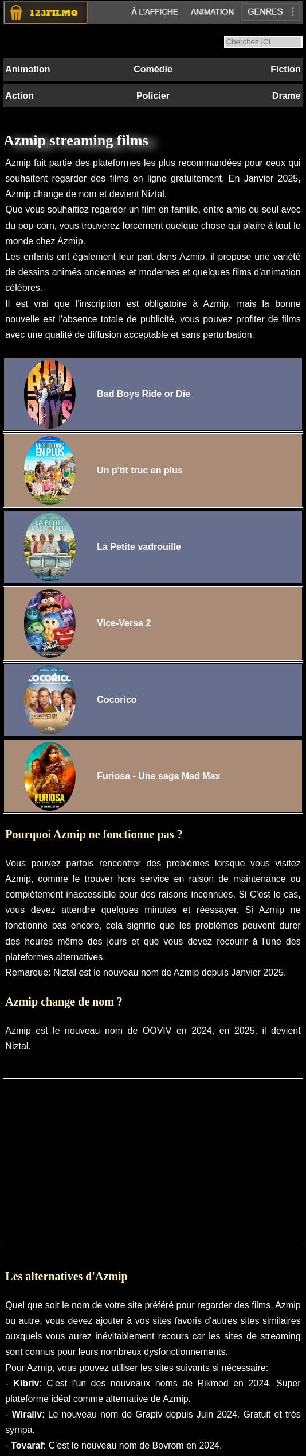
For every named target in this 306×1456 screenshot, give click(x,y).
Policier (153, 96)
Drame (286, 96)
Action (19, 96)
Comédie (153, 69)
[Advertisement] (153, 1161)
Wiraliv (27, 1414)
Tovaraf (27, 1445)
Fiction (285, 69)
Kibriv (26, 1383)
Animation (27, 69)
